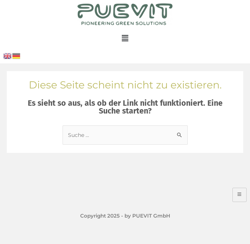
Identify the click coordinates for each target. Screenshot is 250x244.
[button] (125, 38)
